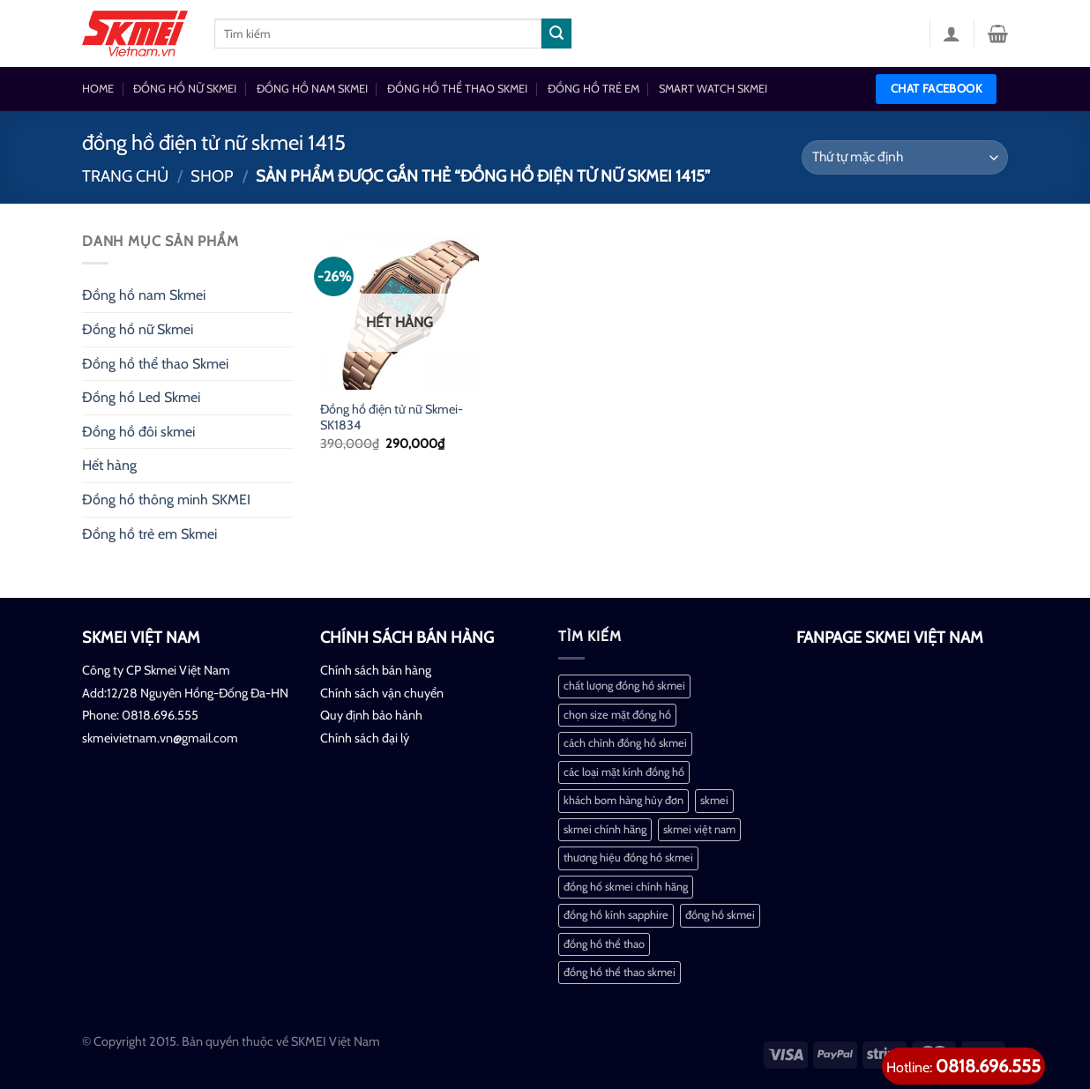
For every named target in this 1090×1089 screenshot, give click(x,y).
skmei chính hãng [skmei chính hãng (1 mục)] (605, 829)
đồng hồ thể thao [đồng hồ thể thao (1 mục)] (604, 944)
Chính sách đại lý (364, 738)
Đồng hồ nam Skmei (143, 295)
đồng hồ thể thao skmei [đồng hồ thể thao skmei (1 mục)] (620, 972)
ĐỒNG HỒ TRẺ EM (593, 88)
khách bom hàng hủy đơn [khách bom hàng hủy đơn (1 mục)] (623, 800)
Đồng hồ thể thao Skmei (155, 363)
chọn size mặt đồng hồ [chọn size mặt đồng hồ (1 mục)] (617, 714)
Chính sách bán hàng (375, 670)
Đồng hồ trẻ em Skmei (149, 534)
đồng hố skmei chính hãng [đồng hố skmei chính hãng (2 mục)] (626, 886)
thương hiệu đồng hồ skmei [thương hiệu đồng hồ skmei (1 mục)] (628, 857)
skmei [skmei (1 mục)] (714, 800)
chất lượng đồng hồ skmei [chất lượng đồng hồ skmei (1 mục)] (624, 685)
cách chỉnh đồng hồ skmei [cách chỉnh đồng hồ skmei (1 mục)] (625, 743)
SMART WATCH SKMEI (713, 88)
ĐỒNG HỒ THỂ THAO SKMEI (457, 88)
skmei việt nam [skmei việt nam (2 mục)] (699, 829)
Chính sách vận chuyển (382, 693)
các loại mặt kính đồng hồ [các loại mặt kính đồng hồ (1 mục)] (624, 772)
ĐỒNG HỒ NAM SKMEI (312, 88)
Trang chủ (125, 176)
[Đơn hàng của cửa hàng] (905, 157)
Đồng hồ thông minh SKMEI (166, 499)
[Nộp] (556, 33)
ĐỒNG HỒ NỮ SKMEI (184, 88)
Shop (212, 176)
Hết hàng (109, 465)
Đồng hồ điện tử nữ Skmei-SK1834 (391, 417)
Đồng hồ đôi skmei (138, 431)
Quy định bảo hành (371, 715)
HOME (98, 88)
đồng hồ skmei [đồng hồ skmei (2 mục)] (720, 914)
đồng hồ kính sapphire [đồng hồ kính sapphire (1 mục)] (616, 914)
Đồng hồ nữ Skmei (137, 329)
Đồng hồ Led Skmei (141, 397)
